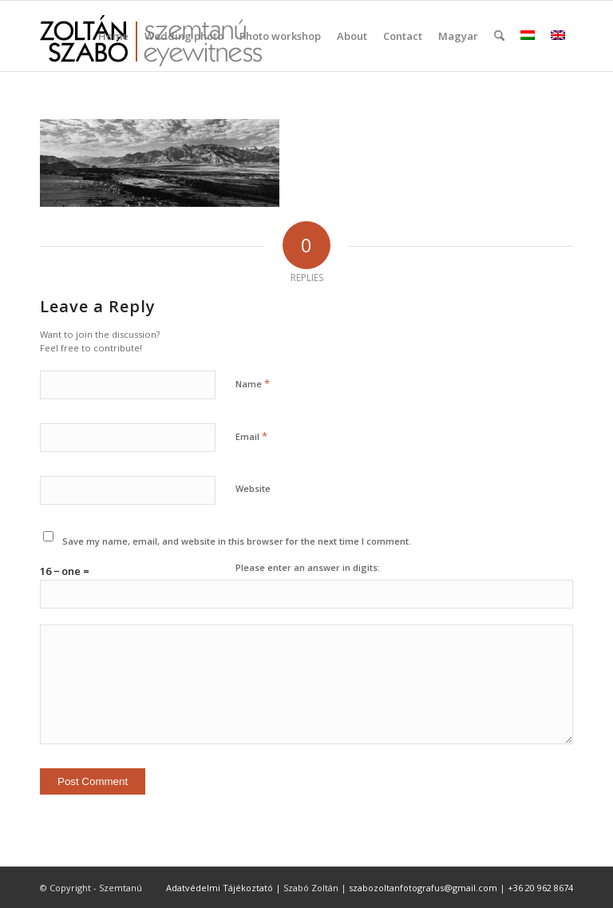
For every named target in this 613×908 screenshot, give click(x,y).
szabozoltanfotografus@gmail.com (423, 888)
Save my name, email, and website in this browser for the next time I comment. (236, 541)
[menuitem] (113, 36)
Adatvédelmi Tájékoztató (219, 888)
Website (253, 488)
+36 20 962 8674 (540, 888)
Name (252, 383)
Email (251, 436)
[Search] (499, 36)
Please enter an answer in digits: (307, 567)
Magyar (458, 36)
